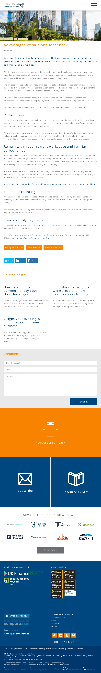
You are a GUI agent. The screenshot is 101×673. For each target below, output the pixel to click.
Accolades (54, 626)
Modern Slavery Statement (55, 649)
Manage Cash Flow (14, 247)
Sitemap (80, 649)
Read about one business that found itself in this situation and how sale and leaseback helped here (49, 184)
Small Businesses (53, 247)
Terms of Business (37, 649)
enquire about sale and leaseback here (33, 238)
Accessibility (70, 649)
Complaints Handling (58, 617)
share (22, 261)
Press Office (55, 623)
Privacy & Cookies (21, 649)
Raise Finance (34, 247)
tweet (10, 261)
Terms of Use (8, 649)
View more (50, 549)
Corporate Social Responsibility (63, 614)
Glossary (54, 620)
